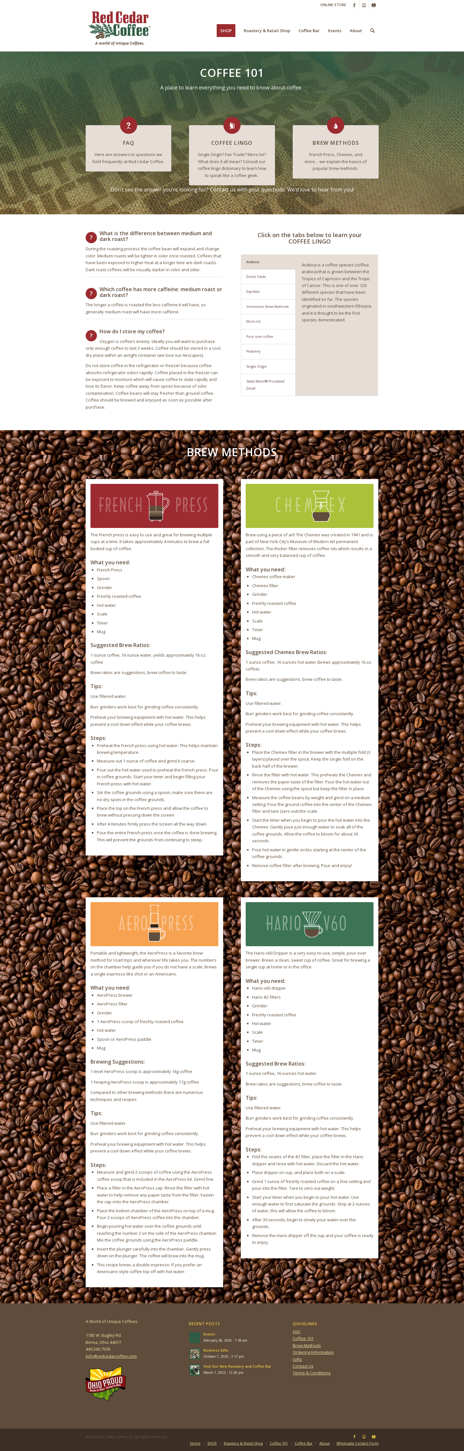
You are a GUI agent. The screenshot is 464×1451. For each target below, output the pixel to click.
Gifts (297, 1359)
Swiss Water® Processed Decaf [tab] (265, 384)
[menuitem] (331, 4)
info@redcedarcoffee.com (111, 1356)
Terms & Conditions (312, 1373)
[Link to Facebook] (354, 5)
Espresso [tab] (253, 291)
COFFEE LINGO (231, 142)
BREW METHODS (335, 142)
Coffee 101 (303, 1338)
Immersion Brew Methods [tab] (267, 306)
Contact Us (303, 1366)
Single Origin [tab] (256, 366)
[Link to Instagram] (364, 5)
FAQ (128, 142)
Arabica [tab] (252, 262)
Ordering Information (313, 1352)
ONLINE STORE (333, 4)
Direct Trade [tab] (256, 276)
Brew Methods (307, 1345)
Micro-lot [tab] (253, 321)
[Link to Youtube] (374, 5)
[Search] (372, 30)
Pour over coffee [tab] (259, 336)
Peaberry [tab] (253, 351)
